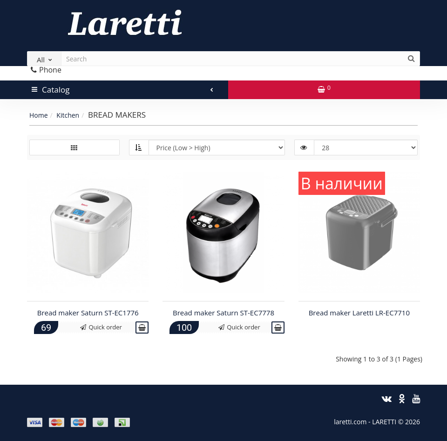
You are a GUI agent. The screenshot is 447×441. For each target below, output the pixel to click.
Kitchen (67, 115)
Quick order (101, 327)
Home (38, 115)
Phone (46, 69)
